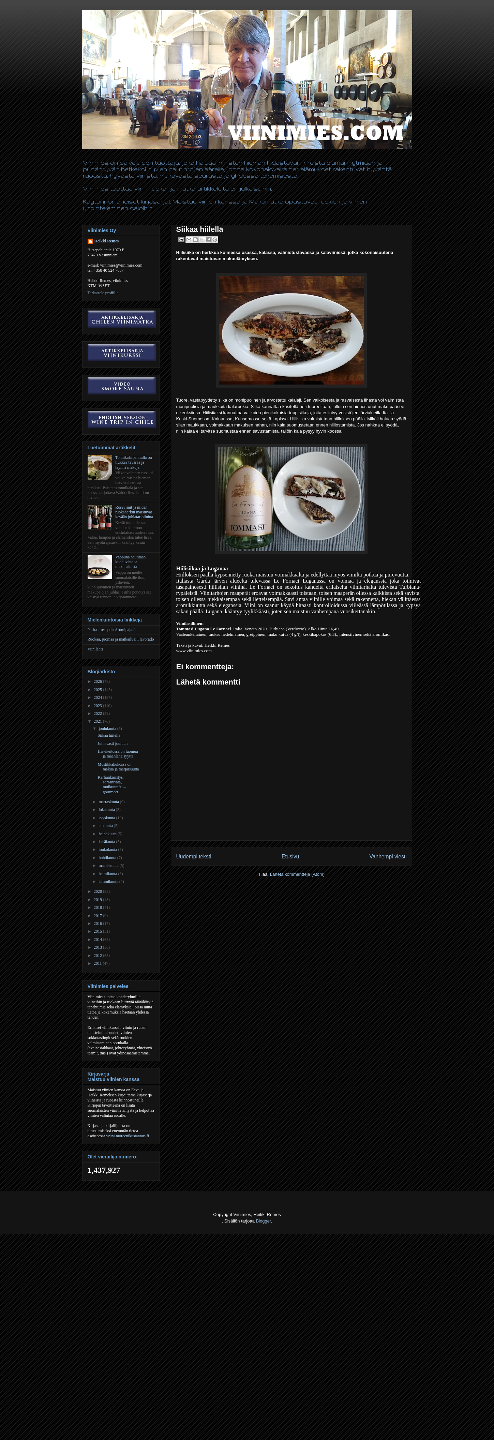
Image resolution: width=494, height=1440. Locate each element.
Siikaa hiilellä (109, 735)
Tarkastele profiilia (103, 292)
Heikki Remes (106, 241)
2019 (98, 899)
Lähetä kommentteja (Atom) (297, 874)
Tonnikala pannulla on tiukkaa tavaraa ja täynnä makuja (133, 462)
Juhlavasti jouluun (113, 743)
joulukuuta (108, 728)
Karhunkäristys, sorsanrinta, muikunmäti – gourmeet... (111, 784)
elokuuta (106, 825)
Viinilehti (95, 649)
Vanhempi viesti (388, 856)
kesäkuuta (107, 841)
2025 (98, 689)
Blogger (263, 1221)
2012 (98, 955)
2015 (98, 931)
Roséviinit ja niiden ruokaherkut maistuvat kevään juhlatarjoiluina (134, 512)
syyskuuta (107, 817)
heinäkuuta (108, 833)
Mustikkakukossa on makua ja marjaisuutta (118, 766)
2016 (98, 923)
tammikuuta (109, 881)
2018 (98, 907)
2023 (98, 705)
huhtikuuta (108, 857)
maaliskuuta (109, 865)
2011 (98, 963)
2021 (98, 721)
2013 (98, 947)
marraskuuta (109, 801)
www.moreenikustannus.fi (127, 1136)
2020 (98, 891)
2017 (98, 915)
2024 (98, 697)
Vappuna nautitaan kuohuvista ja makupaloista (130, 562)
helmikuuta (108, 873)
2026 (98, 681)
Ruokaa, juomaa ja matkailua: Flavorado (121, 639)
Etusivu (290, 856)
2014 (98, 939)
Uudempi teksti (193, 856)
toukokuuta (108, 849)
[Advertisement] (124, 1423)
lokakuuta (107, 809)
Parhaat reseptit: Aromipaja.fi (112, 629)
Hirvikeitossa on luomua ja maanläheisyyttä (118, 754)
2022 (98, 713)
